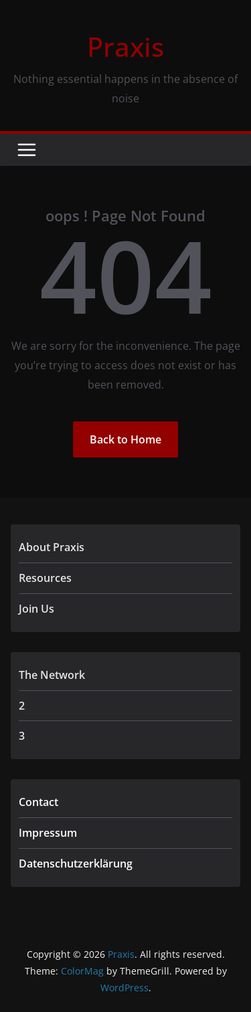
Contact (38, 802)
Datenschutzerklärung (76, 863)
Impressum (48, 832)
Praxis (125, 46)
